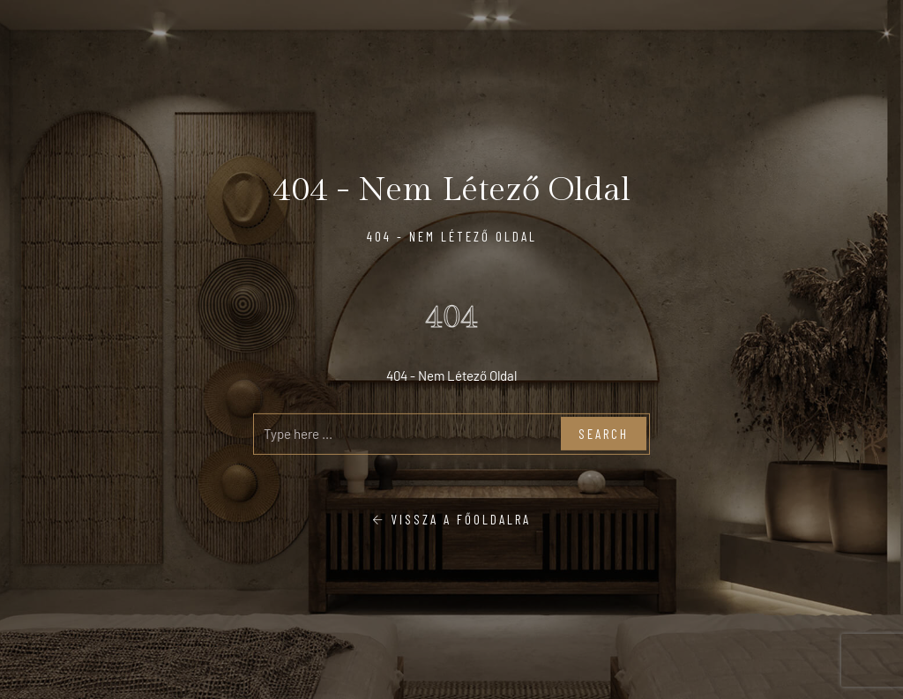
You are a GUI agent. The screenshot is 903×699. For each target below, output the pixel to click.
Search (603, 434)
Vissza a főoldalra (451, 518)
